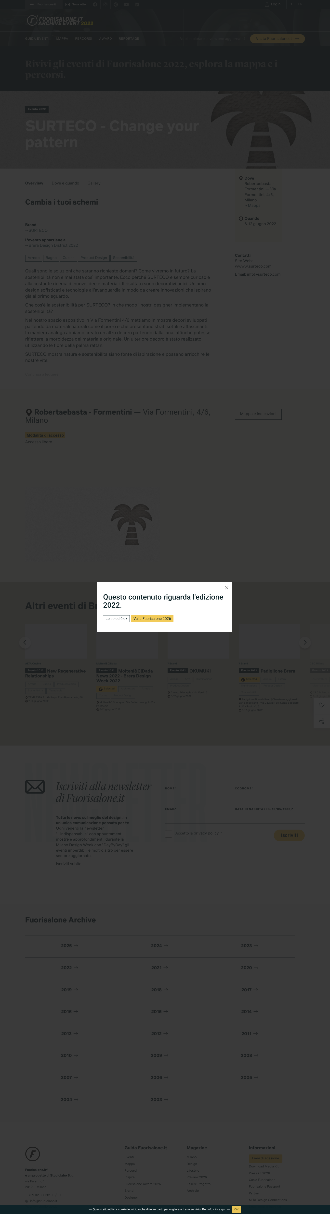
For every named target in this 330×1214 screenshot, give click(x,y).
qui (223, 1209)
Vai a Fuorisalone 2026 (155, 618)
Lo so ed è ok (117, 618)
